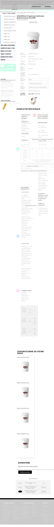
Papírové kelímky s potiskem (9, 17)
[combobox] (38, 80)
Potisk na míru (6, 514)
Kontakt (5, 520)
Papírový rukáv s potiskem (9, 25)
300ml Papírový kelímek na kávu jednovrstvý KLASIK (23, 408)
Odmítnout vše (36, 6)
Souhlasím (48, 6)
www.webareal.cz (32, 525)
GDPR (14, 515)
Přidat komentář (25, 472)
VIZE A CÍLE (16, 519)
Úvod (18, 12)
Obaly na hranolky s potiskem (7, 40)
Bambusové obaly (7, 57)
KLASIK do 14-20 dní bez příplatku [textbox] (38, 87)
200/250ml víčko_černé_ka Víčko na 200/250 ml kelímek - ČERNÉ (30, 491)
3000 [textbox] (30, 79)
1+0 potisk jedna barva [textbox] (35, 83)
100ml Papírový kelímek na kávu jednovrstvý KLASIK (23, 357)
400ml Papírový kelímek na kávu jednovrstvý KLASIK (23, 434)
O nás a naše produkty (6, 508)
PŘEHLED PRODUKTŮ (7, 91)
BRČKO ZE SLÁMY (6, 51)
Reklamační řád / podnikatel (17, 509)
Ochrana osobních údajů (16, 513)
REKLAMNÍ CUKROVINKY (8, 45)
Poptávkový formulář (6, 518)
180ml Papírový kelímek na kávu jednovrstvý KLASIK (23, 383)
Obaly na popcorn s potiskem (7, 34)
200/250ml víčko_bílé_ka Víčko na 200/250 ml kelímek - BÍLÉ (31, 487)
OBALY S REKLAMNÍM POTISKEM (9, 14)
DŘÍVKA (3, 59)
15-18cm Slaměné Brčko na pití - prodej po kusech (14, 103)
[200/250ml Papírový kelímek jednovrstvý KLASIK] (33, 97)
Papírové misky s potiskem (9, 20)
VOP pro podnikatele (16, 506)
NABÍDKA (5, 505)
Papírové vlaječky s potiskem (10, 43)
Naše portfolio (6, 512)
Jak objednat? (6, 515)
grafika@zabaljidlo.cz (30, 205)
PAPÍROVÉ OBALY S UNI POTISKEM (8, 49)
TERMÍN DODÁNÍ (6, 81)
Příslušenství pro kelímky (10, 31)
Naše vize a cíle (7, 510)
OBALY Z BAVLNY (6, 54)
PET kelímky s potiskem (8, 28)
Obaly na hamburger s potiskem (8, 37)
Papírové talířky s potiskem (10, 22)
